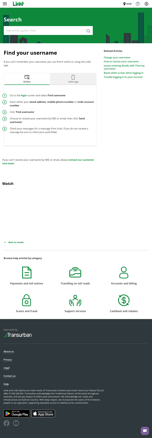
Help (6, 384)
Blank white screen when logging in (123, 73)
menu (5, 4)
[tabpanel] (50, 115)
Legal (7, 367)
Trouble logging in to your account (123, 77)
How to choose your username (121, 61)
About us (9, 351)
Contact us (10, 376)
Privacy (8, 359)
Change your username (117, 57)
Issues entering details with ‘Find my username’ (124, 67)
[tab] (27, 79)
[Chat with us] (145, 431)
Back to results (14, 242)
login (24, 95)
